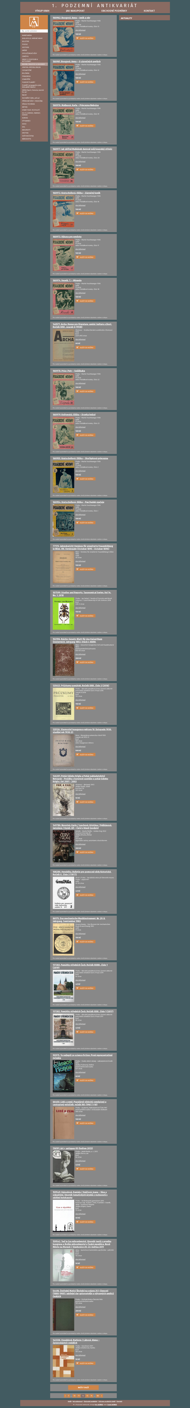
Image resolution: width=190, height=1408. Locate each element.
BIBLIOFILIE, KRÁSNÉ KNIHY (32, 38)
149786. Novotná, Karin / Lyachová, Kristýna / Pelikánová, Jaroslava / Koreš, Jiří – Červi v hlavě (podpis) (82, 826)
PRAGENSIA (26, 76)
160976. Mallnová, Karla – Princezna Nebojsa (76, 105)
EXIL (23, 127)
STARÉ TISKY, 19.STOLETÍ (31, 110)
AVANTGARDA (27, 35)
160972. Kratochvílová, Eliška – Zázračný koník (76, 193)
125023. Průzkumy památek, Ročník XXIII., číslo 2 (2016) (81, 685)
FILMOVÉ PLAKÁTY (28, 82)
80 (98, 1396)
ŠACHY (24, 95)
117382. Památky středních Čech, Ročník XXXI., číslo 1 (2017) (83, 1011)
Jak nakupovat (75, 10)
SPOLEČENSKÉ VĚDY (29, 53)
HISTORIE (25, 47)
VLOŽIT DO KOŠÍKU (86, 38)
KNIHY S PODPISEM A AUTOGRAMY (30, 60)
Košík (69, 1401)
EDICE (24, 124)
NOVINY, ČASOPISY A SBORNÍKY (33, 64)
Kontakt (149, 10)
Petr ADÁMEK (99, 1404)
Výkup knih (42, 10)
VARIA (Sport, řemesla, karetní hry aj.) (33, 91)
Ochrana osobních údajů (107, 1401)
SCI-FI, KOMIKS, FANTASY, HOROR (31, 114)
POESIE (25, 44)
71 (79, 1396)
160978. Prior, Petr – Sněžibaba (69, 371)
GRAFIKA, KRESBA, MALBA (31, 67)
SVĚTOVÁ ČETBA (28, 136)
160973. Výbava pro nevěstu (67, 236)
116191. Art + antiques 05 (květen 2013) (73, 1148)
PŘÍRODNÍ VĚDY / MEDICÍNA (32, 101)
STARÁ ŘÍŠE (26, 79)
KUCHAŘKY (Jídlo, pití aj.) (31, 98)
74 (91, 1396)
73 (87, 1396)
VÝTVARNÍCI (26, 121)
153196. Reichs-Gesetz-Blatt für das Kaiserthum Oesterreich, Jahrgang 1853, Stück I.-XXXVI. (77, 640)
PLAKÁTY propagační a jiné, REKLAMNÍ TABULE (31, 86)
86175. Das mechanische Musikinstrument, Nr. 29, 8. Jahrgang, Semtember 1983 (79, 920)
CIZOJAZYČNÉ (26, 70)
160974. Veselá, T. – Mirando (67, 280)
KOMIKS (25, 118)
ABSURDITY (26, 130)
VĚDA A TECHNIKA (28, 104)
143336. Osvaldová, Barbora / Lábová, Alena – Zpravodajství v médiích (76, 1341)
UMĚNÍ (24, 50)
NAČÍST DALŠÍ (83, 1387)
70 (74, 1396)
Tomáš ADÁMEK (112, 1404)
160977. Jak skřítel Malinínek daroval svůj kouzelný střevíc (82, 149)
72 (83, 1396)
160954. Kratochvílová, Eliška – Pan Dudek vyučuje (78, 502)
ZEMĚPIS (25, 56)
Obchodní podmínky (114, 10)
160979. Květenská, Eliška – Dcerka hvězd (74, 414)
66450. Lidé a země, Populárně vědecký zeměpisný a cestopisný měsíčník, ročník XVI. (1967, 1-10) (79, 1103)
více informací (80, 30)
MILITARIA (25, 73)
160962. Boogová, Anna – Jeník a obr (71, 17)
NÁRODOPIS (26, 139)
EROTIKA (25, 133)
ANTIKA (24, 107)
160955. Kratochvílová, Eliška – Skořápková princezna (80, 458)
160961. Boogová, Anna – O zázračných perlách (77, 61)
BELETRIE (25, 41)
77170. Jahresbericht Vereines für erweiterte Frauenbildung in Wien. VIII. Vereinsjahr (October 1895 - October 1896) (83, 547)
